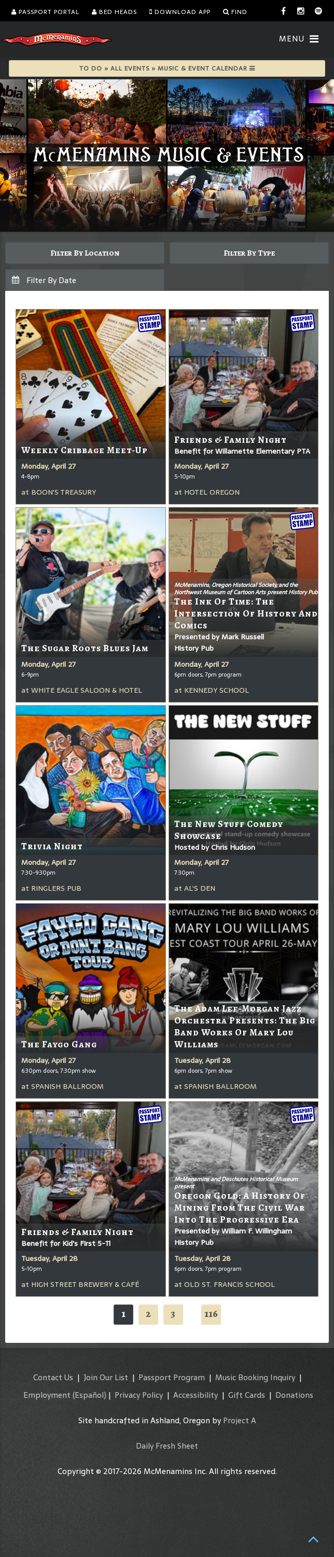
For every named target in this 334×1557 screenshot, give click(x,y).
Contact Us (53, 1377)
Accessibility (195, 1394)
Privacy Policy (139, 1394)
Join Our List (106, 1377)
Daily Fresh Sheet (167, 1445)
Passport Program (171, 1377)
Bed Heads (114, 12)
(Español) (89, 1394)
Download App (180, 12)
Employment (47, 1394)
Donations (294, 1394)
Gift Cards (246, 1394)
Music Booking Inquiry (255, 1377)
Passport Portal (45, 12)
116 (211, 1314)
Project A (239, 1420)
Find (235, 12)
